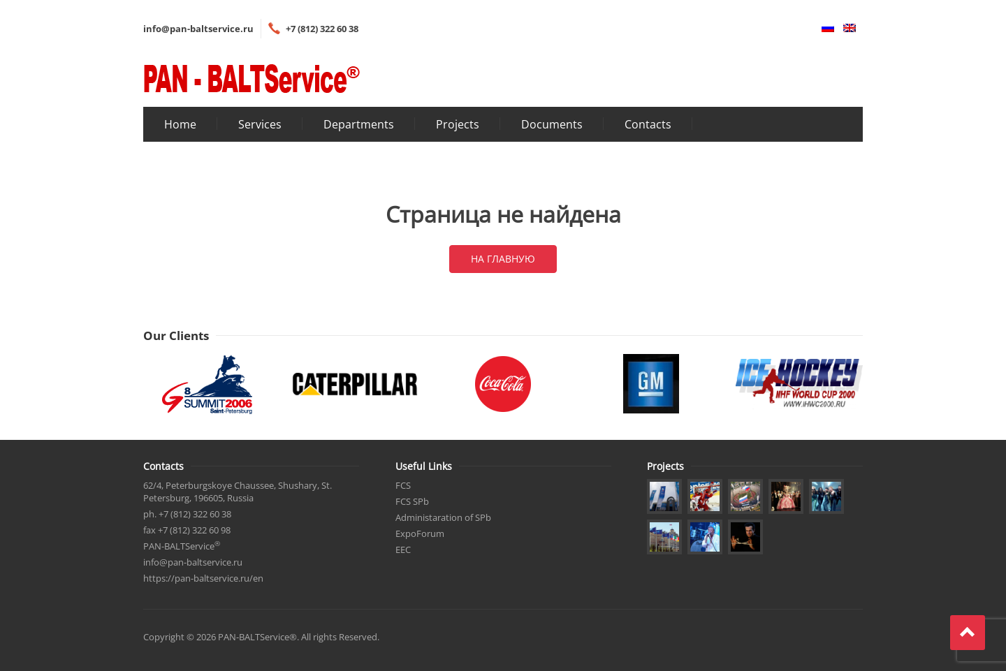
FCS (403, 485)
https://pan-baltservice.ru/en (203, 578)
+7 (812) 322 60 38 (322, 28)
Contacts (648, 124)
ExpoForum (419, 533)
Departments (358, 124)
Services (260, 124)
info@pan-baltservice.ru (198, 28)
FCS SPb (412, 501)
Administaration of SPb (443, 517)
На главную (503, 258)
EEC (403, 549)
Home (180, 124)
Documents (552, 124)
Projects (457, 124)
